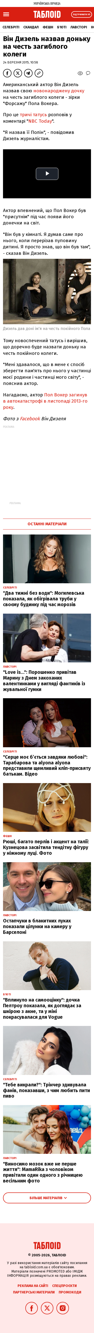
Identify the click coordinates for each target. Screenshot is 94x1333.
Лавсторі (78, 27)
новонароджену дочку (58, 91)
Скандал (31, 27)
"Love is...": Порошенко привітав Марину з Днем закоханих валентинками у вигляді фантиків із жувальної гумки (44, 680)
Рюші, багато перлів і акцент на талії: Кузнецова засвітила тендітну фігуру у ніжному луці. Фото (46, 847)
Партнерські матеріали (34, 1292)
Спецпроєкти (64, 1286)
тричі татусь (34, 114)
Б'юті (61, 27)
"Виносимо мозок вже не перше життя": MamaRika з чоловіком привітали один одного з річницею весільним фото (43, 1172)
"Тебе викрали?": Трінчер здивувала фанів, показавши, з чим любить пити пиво (46, 1090)
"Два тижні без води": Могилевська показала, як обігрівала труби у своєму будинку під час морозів (43, 598)
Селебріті (11, 27)
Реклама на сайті (33, 1286)
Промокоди (70, 1292)
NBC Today (40, 121)
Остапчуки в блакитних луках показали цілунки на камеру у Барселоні (37, 926)
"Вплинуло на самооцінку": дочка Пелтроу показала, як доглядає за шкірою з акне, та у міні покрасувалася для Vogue (42, 1008)
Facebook (30, 419)
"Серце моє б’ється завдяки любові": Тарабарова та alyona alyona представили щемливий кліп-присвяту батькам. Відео (47, 765)
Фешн (48, 27)
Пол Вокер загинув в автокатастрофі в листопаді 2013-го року (45, 401)
